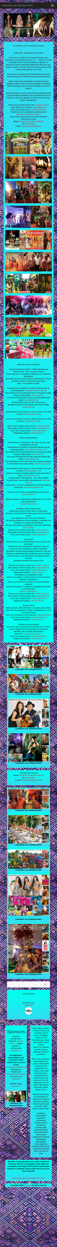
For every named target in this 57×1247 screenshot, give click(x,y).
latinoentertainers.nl (32, 414)
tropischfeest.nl (39, 107)
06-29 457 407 (25, 121)
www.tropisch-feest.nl (28, 504)
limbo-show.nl (28, 407)
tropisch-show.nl (42, 105)
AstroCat (27, 1185)
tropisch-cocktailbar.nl (28, 591)
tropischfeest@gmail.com (31, 126)
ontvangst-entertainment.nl (35, 390)
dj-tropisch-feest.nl (32, 421)
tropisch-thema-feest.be (33, 487)
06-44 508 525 (38, 121)
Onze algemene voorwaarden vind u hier (28, 1178)
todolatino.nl (16, 1051)
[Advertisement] (28, 1217)
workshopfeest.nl (31, 400)
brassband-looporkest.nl (32, 634)
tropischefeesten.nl (38, 110)
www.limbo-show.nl (41, 464)
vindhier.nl (28, 1005)
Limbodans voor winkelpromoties (17, 5)
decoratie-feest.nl (44, 615)
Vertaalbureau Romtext (16, 1074)
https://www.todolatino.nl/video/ (28, 114)
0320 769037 (30, 124)
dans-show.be (37, 395)
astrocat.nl (16, 1086)
